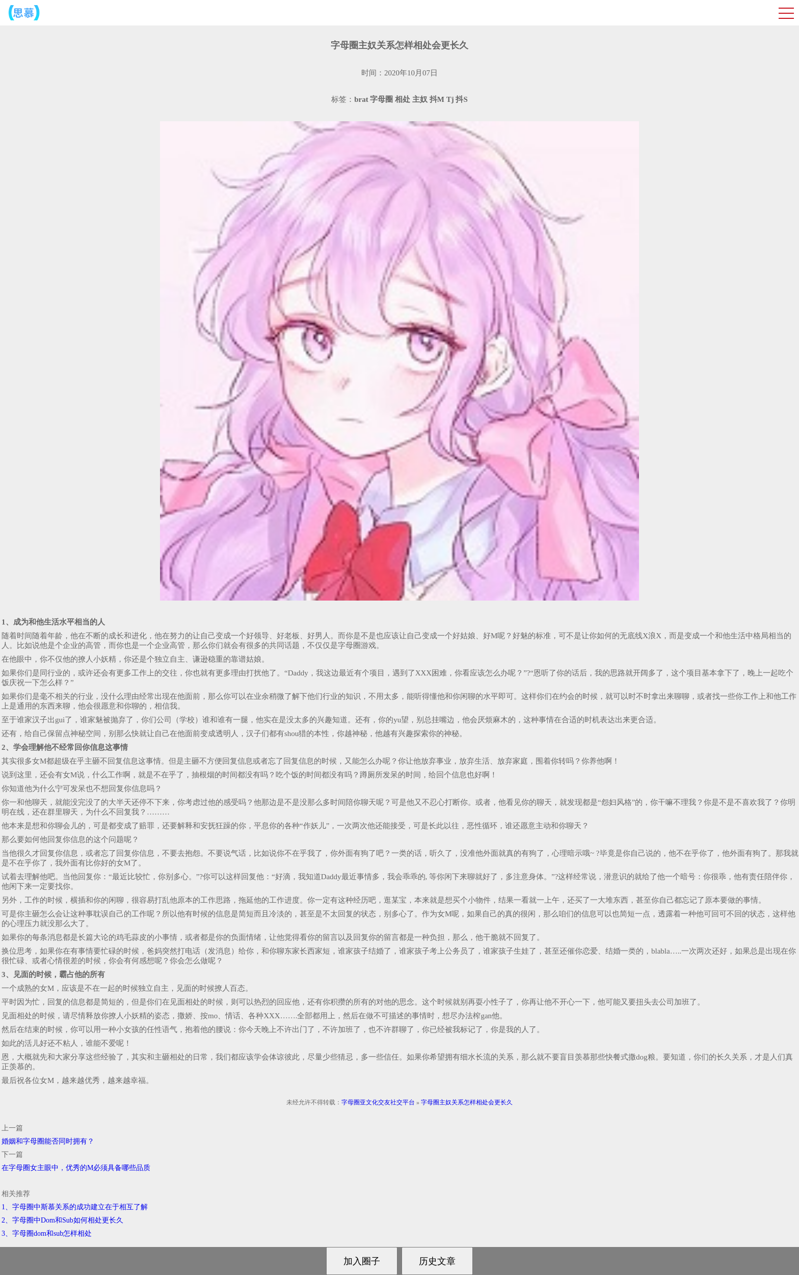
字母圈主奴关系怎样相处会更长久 (467, 1102)
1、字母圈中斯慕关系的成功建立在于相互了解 (75, 1207)
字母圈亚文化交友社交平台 (378, 1102)
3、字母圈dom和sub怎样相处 (47, 1233)
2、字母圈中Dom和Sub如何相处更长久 (62, 1220)
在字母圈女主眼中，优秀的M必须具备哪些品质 (76, 1168)
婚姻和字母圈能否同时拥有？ (48, 1141)
